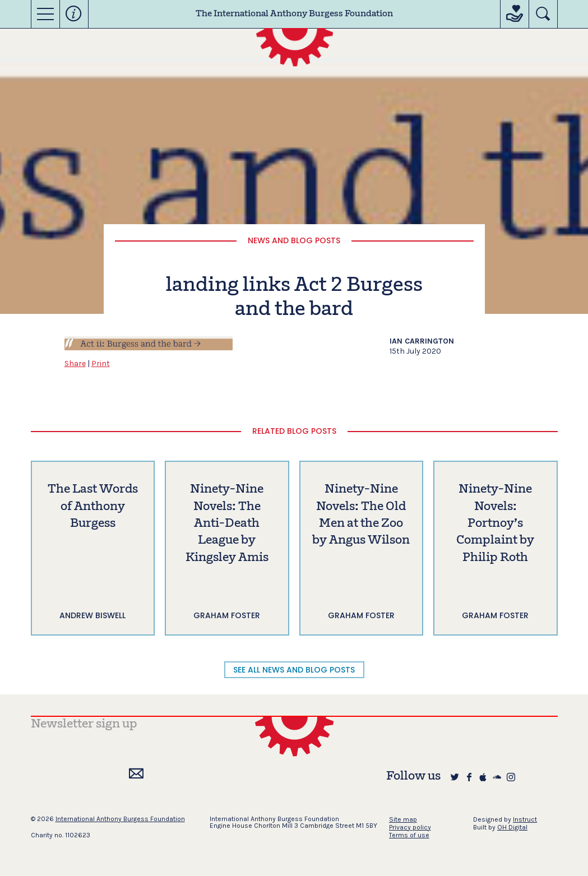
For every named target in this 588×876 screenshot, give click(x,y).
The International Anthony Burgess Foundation (294, 14)
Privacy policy (410, 827)
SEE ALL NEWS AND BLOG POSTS (294, 669)
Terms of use (409, 835)
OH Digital (512, 827)
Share (75, 363)
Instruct (525, 819)
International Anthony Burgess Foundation (120, 819)
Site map (403, 819)
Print (100, 363)
